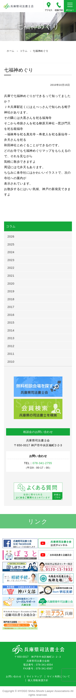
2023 (10, 260)
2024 (10, 252)
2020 (10, 283)
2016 (10, 314)
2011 (10, 353)
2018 (10, 299)
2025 (10, 244)
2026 (10, 236)
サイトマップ (34, 676)
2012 (10, 346)
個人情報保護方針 (38, 680)
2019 (10, 291)
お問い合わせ (13, 676)
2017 (10, 307)
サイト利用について (58, 676)
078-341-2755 (59, 6)
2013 (10, 338)
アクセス (48, 6)
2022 (10, 267)
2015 (10, 322)
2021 (10, 275)
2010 (10, 361)
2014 (10, 330)
